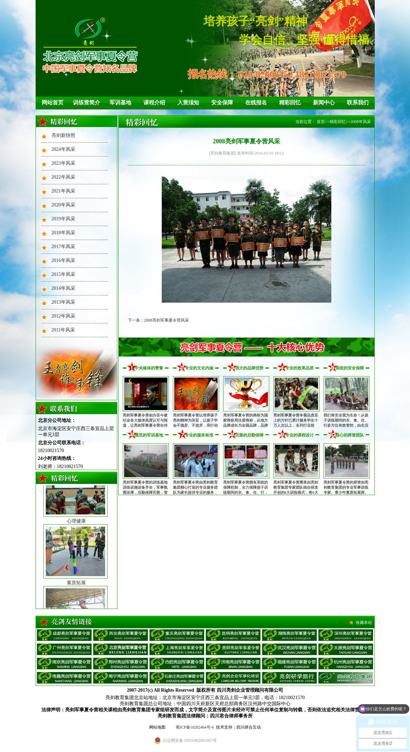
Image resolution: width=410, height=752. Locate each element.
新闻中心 (324, 102)
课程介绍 (154, 102)
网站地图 (157, 727)
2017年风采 (63, 246)
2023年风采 (63, 163)
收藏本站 (364, 622)
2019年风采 (63, 218)
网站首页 (52, 102)
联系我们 (358, 102)
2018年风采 (63, 232)
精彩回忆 (290, 102)
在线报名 (256, 102)
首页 (321, 121)
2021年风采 (63, 191)
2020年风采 (63, 204)
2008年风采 (361, 121)
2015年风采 (63, 274)
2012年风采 (63, 316)
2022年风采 (63, 177)
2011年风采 (63, 329)
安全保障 (222, 102)
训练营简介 (86, 102)
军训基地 (120, 102)
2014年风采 (63, 288)
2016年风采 (63, 260)
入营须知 (188, 102)
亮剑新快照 (63, 135)
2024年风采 (63, 149)
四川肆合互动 (248, 727)
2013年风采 (63, 302)
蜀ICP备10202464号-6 (195, 727)
